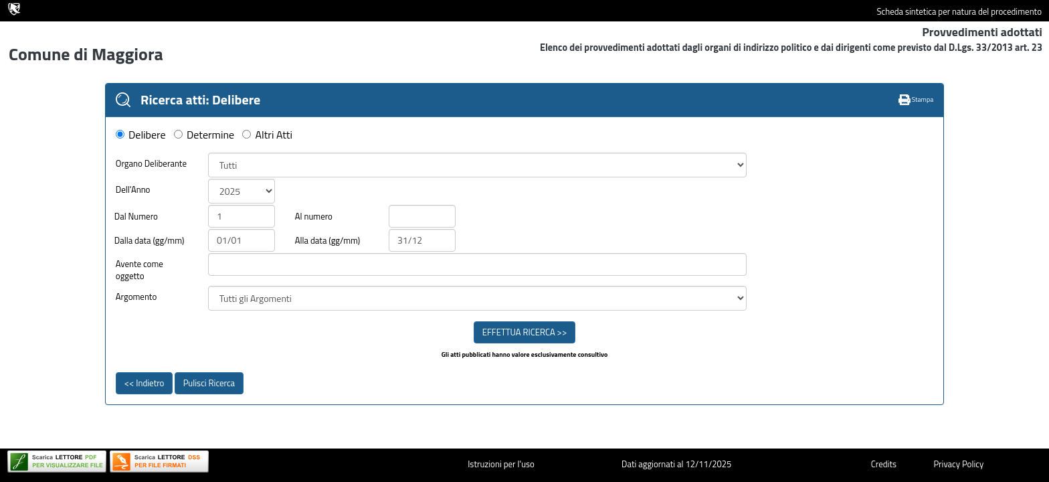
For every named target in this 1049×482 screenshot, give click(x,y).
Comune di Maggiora (86, 54)
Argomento (136, 297)
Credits (883, 464)
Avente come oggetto (139, 270)
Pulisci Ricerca (209, 383)
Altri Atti (274, 135)
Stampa (916, 99)
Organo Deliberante (151, 163)
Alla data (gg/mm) (327, 240)
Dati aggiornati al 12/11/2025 (676, 464)
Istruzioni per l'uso (501, 464)
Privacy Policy (958, 464)
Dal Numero (136, 216)
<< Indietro (144, 383)
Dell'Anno (133, 189)
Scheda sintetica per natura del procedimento (959, 11)
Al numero (313, 216)
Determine (210, 135)
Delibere (147, 135)
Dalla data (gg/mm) (149, 240)
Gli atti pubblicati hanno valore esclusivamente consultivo (525, 354)
